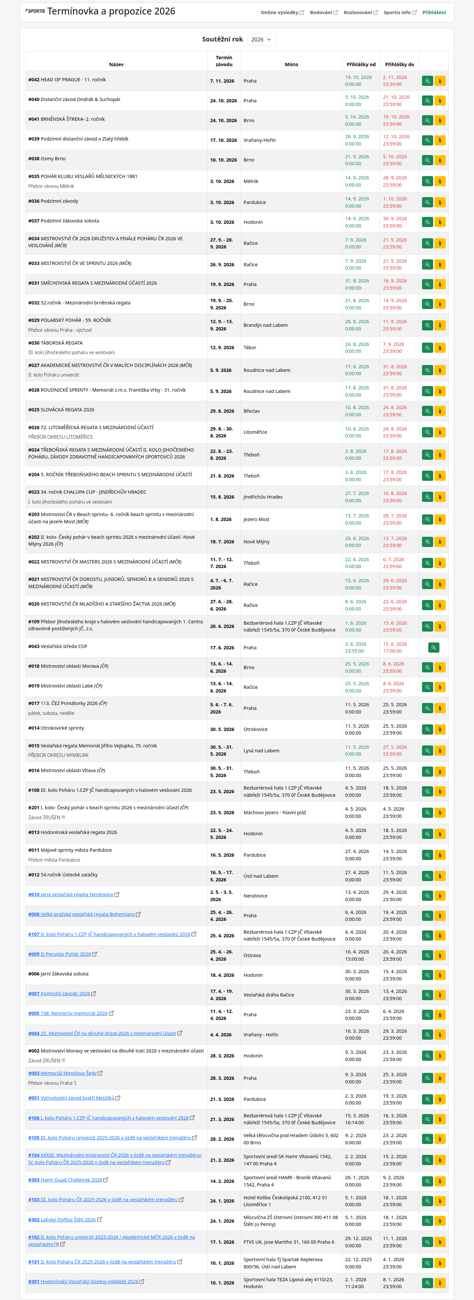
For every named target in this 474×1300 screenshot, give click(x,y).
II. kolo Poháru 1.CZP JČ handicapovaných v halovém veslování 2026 (109, 934)
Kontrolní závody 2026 (59, 993)
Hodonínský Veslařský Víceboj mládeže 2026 (83, 1281)
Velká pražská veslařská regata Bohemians (81, 914)
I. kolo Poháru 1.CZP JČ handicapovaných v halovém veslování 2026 (108, 1118)
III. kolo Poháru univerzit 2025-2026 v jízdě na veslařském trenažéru (110, 1137)
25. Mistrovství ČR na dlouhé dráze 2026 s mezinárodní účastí (102, 1033)
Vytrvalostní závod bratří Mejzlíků (71, 1098)
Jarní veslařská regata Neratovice (71, 894)
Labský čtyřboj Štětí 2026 (62, 1219)
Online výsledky (283, 12)
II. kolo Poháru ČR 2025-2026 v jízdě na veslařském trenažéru (102, 1262)
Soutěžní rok (222, 39)
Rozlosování (361, 12)
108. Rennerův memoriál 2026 (68, 1013)
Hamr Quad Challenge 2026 (65, 1180)
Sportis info (400, 12)
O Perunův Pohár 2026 (59, 954)
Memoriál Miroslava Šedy (62, 1073)
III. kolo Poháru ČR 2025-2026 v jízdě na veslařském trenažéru (103, 1199)
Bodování (324, 12)
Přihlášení (434, 12)
